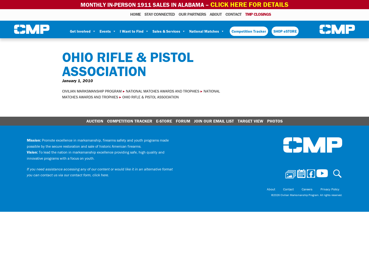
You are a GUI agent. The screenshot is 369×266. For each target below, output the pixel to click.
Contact (233, 13)
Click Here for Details (249, 4)
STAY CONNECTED (159, 13)
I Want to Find (134, 30)
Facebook (290, 13)
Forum (183, 120)
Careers (315, 188)
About (216, 13)
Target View (250, 120)
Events (108, 30)
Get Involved (83, 30)
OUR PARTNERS (192, 13)
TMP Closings (258, 13)
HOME (135, 13)
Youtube (303, 13)
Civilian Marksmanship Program (31, 28)
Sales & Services (168, 30)
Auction (94, 120)
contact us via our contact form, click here (74, 174)
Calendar (284, 13)
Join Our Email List (214, 120)
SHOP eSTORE (285, 30)
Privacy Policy (332, 188)
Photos (276, 13)
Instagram (296, 13)
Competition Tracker (249, 30)
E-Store (164, 120)
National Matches (206, 30)
